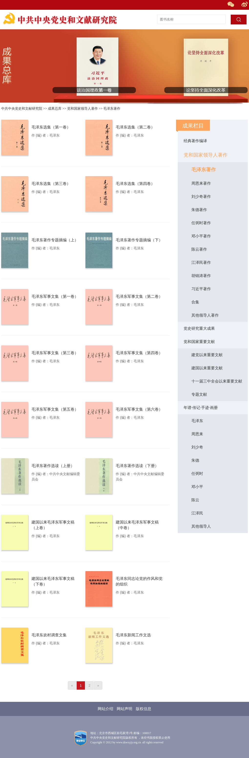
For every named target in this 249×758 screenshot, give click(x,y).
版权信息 (143, 709)
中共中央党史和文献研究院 (21, 108)
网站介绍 (105, 709)
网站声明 (124, 709)
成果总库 (55, 108)
